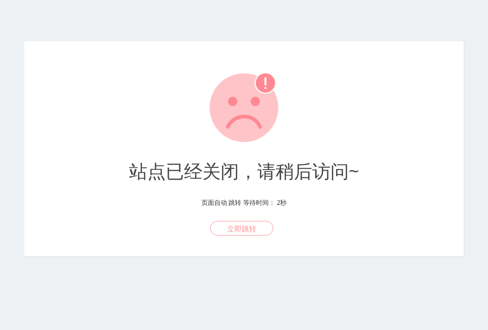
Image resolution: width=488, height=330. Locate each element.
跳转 (234, 202)
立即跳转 (241, 229)
